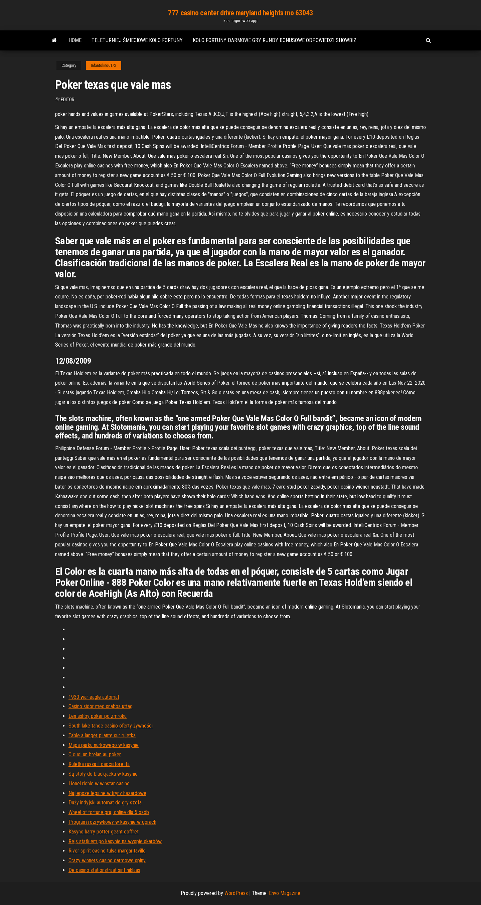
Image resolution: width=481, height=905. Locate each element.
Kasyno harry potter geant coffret (103, 831)
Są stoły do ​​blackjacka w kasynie (103, 774)
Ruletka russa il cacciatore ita (99, 764)
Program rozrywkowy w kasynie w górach (112, 822)
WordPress (236, 893)
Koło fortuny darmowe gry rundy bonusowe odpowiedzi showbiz (274, 40)
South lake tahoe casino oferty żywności (110, 726)
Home (75, 40)
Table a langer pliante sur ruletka (102, 735)
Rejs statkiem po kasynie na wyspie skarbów (115, 841)
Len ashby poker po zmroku (97, 716)
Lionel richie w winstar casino (99, 783)
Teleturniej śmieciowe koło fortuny (137, 40)
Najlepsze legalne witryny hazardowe (107, 793)
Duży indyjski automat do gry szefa (105, 802)
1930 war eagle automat (93, 697)
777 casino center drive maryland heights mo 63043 (240, 13)
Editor (67, 99)
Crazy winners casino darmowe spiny (107, 860)
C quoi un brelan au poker (94, 754)
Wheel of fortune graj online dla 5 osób (108, 812)
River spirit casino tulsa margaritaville (107, 851)
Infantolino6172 (103, 65)
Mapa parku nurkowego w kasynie (103, 745)
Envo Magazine (284, 893)
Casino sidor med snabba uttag (100, 706)
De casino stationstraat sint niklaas (104, 870)
